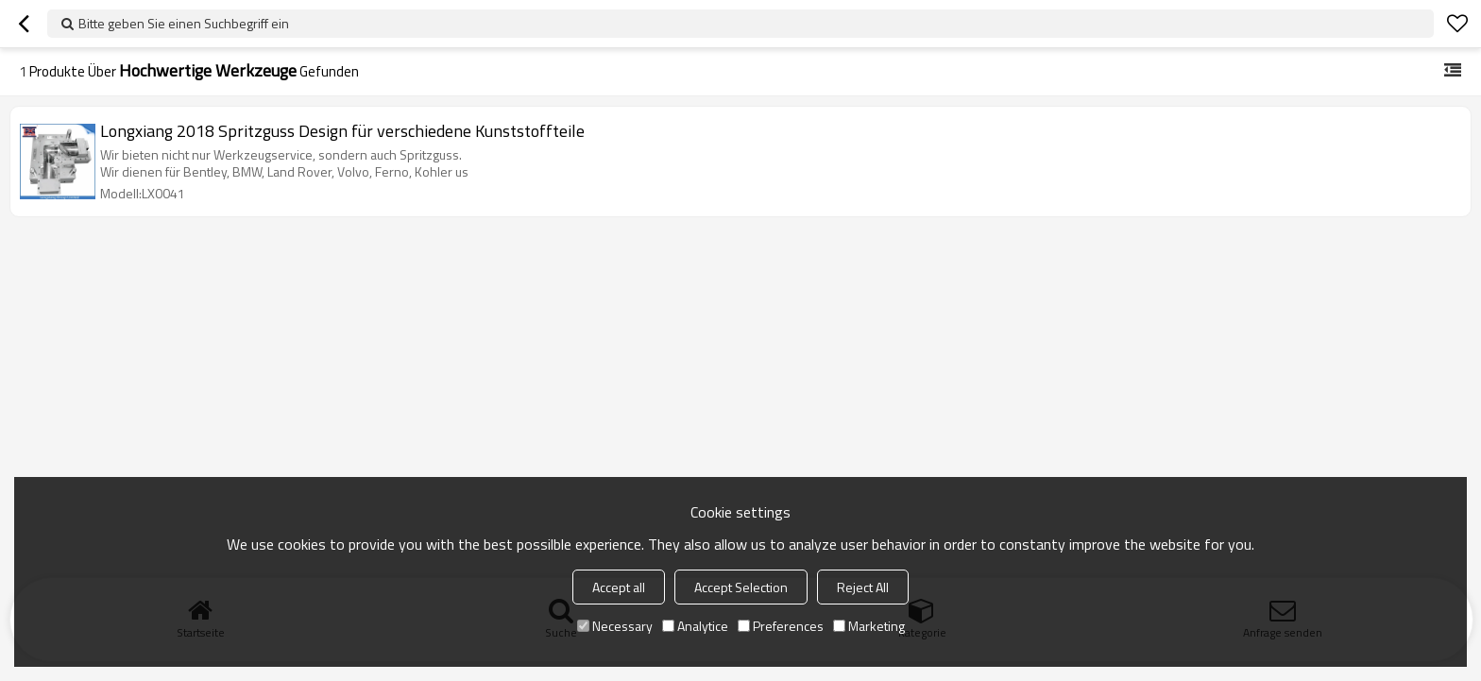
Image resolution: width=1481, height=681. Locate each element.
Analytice (695, 626)
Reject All (863, 587)
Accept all (618, 587)
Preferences (781, 626)
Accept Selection (741, 587)
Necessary (615, 626)
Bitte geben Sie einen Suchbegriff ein (183, 23)
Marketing (869, 626)
